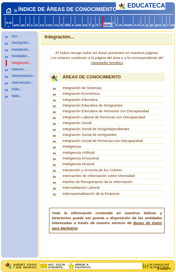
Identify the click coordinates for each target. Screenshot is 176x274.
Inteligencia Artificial (78, 152)
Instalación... (21, 49)
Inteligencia (71, 146)
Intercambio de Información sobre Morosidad (98, 176)
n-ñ (137, 25)
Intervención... (22, 82)
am (16, 25)
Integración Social (76, 123)
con (49, 25)
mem (128, 25)
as (23, 25)
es (85, 25)
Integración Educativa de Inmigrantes (92, 105)
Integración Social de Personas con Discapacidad (102, 141)
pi (152, 25)
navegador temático (107, 63)
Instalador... (21, 56)
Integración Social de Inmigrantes (89, 134)
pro (158, 25)
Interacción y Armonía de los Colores (92, 170)
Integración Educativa (79, 99)
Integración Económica (81, 93)
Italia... (17, 96)
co (42, 25)
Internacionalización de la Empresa (90, 193)
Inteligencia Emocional (80, 158)
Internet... (19, 69)
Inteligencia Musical (78, 164)
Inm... (16, 36)
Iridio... (17, 89)
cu (56, 25)
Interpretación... (24, 76)
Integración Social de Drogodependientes (95, 129)
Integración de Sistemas (81, 88)
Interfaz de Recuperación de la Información (97, 182)
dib (67, 25)
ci (36, 25)
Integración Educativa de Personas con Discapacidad (105, 111)
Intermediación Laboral (81, 187)
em (78, 25)
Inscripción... (21, 43)
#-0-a (9, 25)
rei (173, 25)
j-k (113, 25)
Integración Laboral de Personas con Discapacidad (103, 117)
